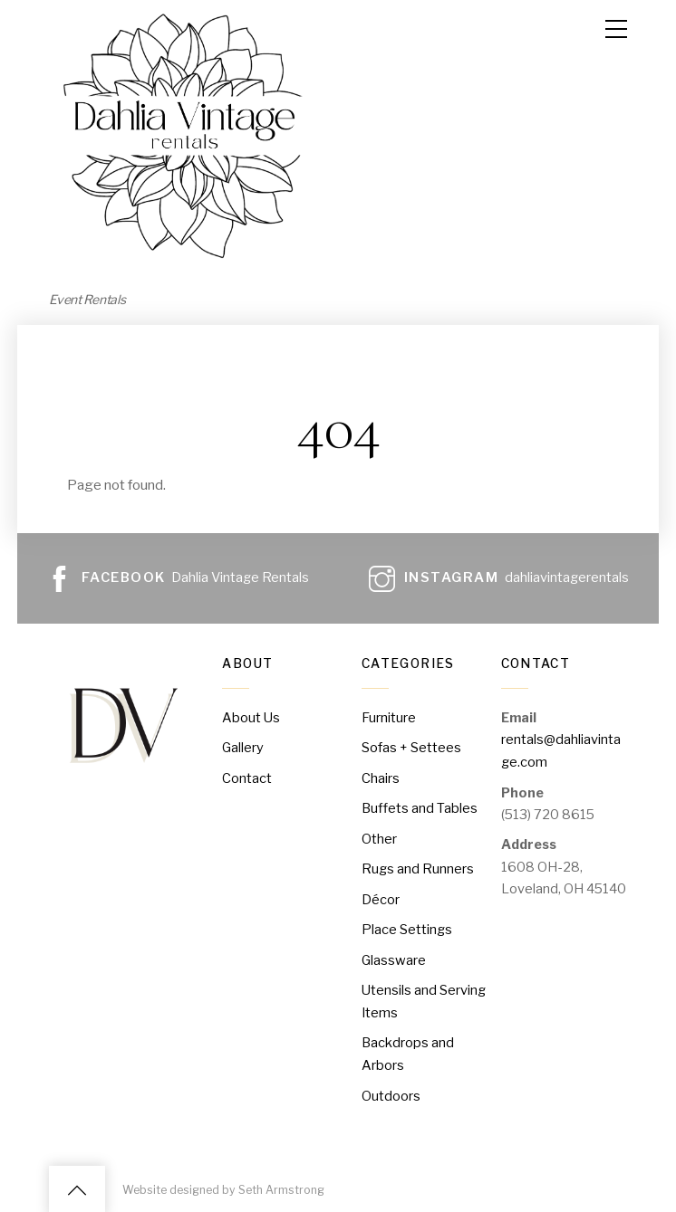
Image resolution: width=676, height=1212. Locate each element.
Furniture (389, 717)
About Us (251, 717)
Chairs (381, 776)
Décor (381, 897)
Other (379, 836)
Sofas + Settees (411, 747)
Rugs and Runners (417, 867)
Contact (247, 776)
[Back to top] (77, 1186)
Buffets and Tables (420, 806)
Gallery (243, 747)
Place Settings (406, 927)
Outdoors (391, 1091)
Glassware (394, 957)
